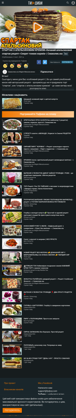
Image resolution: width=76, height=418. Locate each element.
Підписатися (47, 72)
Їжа (65, 53)
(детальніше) (36, 405)
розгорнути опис (38, 88)
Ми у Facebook (45, 383)
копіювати (67, 62)
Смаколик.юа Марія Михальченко (21, 72)
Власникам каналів (13, 389)
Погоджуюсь (12, 410)
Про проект (9, 383)
